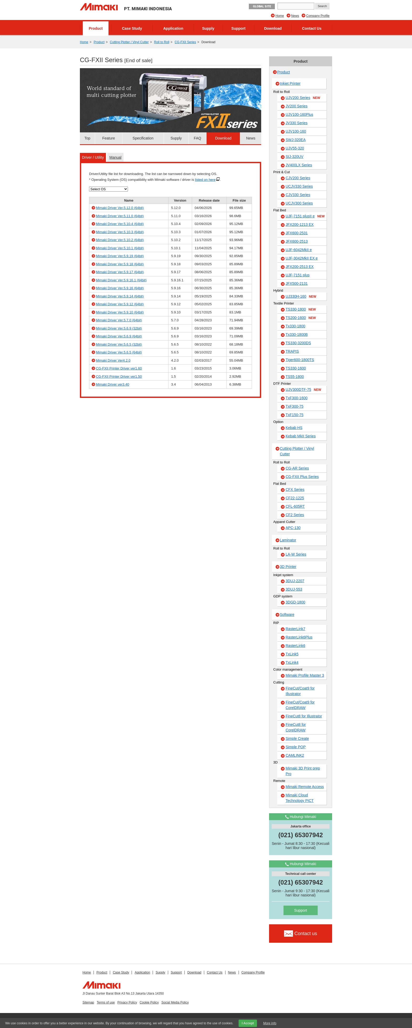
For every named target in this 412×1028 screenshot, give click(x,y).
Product (96, 28)
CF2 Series (295, 515)
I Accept (248, 1023)
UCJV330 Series (299, 186)
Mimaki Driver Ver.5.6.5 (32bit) (119, 344)
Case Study (132, 28)
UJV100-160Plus (299, 114)
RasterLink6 (295, 645)
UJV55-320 (295, 148)
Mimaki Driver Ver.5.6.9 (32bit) (119, 328)
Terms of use (106, 1002)
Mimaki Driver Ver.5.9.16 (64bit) (120, 288)
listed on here (205, 180)
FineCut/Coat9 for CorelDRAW (300, 705)
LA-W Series (296, 554)
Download (273, 28)
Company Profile (317, 16)
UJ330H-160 (301, 296)
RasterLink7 (295, 629)
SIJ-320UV (294, 156)
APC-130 (293, 528)
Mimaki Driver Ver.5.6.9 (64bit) (119, 336)
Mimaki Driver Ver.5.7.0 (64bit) (119, 320)
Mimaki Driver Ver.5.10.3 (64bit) (120, 232)
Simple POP (296, 747)
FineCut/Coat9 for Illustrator (300, 691)
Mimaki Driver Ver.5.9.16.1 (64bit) (121, 280)
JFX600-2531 (297, 233)
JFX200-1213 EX (300, 224)
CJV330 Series (298, 195)
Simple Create (297, 738)
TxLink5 (292, 654)
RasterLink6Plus (299, 637)
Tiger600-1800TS (300, 360)
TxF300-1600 (296, 398)
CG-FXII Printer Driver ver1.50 (119, 376)
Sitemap (88, 1002)
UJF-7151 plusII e (305, 216)
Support (238, 28)
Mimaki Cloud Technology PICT (300, 798)
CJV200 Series (298, 178)
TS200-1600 (301, 318)
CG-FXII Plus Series (302, 477)
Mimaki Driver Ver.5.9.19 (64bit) (120, 256)
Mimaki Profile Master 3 (305, 675)
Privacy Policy (127, 1002)
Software (287, 614)
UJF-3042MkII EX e (302, 258)
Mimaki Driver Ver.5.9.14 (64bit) (120, 296)
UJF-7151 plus (298, 275)
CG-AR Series (297, 468)
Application (173, 28)
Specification (143, 138)
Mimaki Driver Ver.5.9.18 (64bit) (120, 264)
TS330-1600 (296, 368)
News (295, 16)
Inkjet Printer (290, 83)
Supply (208, 28)
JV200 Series (296, 106)
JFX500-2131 (297, 283)
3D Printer (288, 567)
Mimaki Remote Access (305, 787)
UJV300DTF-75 (303, 389)
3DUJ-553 (294, 589)
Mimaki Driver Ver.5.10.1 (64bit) (120, 248)
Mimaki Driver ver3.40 (112, 384)
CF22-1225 (295, 498)
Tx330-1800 (295, 326)
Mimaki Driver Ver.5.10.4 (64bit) (120, 224)
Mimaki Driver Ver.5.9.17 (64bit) (120, 272)
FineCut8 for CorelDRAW (296, 727)
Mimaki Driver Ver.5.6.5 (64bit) (119, 352)
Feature (108, 138)
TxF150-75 (294, 415)
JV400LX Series (299, 165)
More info (269, 1023)
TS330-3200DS (298, 343)
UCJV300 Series (299, 203)
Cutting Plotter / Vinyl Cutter (129, 42)
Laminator (288, 540)
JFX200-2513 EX (300, 267)
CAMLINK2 (295, 755)
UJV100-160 (296, 131)
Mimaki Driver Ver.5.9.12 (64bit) (120, 304)
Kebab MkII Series (301, 436)
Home (280, 16)
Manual (115, 157)
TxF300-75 (294, 406)
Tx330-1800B (297, 334)
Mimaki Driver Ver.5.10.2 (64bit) (120, 240)
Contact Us (312, 28)
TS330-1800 (301, 309)
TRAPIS (292, 351)
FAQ (197, 138)
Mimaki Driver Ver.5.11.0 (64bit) (120, 216)
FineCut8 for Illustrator (304, 716)
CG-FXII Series (185, 42)
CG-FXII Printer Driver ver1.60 (119, 368)
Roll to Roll (161, 42)
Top (87, 138)
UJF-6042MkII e (299, 250)
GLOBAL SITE (262, 6)
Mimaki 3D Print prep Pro (303, 771)
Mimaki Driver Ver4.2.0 (113, 360)
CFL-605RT (295, 506)
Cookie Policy (149, 1002)
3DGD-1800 (295, 602)
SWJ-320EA (296, 140)
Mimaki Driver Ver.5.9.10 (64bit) (120, 312)
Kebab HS (294, 428)
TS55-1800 (295, 377)
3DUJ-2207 (295, 581)
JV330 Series (296, 123)
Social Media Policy (175, 1002)
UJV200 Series (303, 98)
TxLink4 (292, 662)
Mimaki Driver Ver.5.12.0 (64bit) (120, 208)
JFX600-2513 (297, 241)
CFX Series (295, 489)
